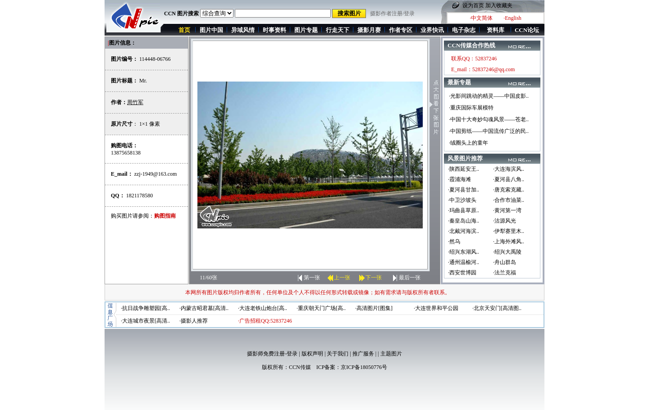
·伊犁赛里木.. (508, 231)
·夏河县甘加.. (463, 190)
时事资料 (274, 30)
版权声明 (312, 354)
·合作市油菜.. (508, 200)
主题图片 (391, 354)
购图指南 (165, 216)
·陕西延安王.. (463, 169)
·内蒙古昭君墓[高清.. (204, 308)
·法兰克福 (504, 272)
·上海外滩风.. (508, 241)
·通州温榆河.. (463, 262)
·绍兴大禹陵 (507, 252)
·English (512, 18)
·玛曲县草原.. (463, 210)
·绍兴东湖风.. (463, 252)
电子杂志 (463, 30)
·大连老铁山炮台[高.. (262, 308)
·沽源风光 (504, 221)
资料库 (495, 30)
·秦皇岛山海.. (463, 221)
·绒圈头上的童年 (468, 143)
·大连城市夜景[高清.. (145, 321)
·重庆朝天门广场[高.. (321, 308)
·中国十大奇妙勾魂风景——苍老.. (489, 119)
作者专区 (400, 30)
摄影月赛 (369, 30)
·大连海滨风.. (508, 169)
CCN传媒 (300, 367)
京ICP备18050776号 (364, 367)
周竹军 (135, 102)
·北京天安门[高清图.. (496, 308)
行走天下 (337, 30)
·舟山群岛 (504, 262)
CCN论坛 (527, 30)
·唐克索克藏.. (508, 190)
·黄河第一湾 (507, 210)
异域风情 (243, 30)
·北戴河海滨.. (463, 231)
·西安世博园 (462, 272)
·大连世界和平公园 (436, 308)
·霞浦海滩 (459, 179)
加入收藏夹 (498, 5)
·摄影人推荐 (193, 321)
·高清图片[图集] (374, 308)
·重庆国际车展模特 (471, 108)
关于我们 (337, 354)
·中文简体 (481, 18)
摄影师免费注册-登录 (272, 354)
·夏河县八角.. (508, 179)
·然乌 (454, 241)
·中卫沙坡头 (462, 200)
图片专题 (306, 30)
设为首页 (473, 5)
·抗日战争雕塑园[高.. (145, 308)
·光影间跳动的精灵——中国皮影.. (489, 96)
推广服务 (363, 354)
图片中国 (211, 30)
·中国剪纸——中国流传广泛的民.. (489, 131)
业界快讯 (432, 30)
